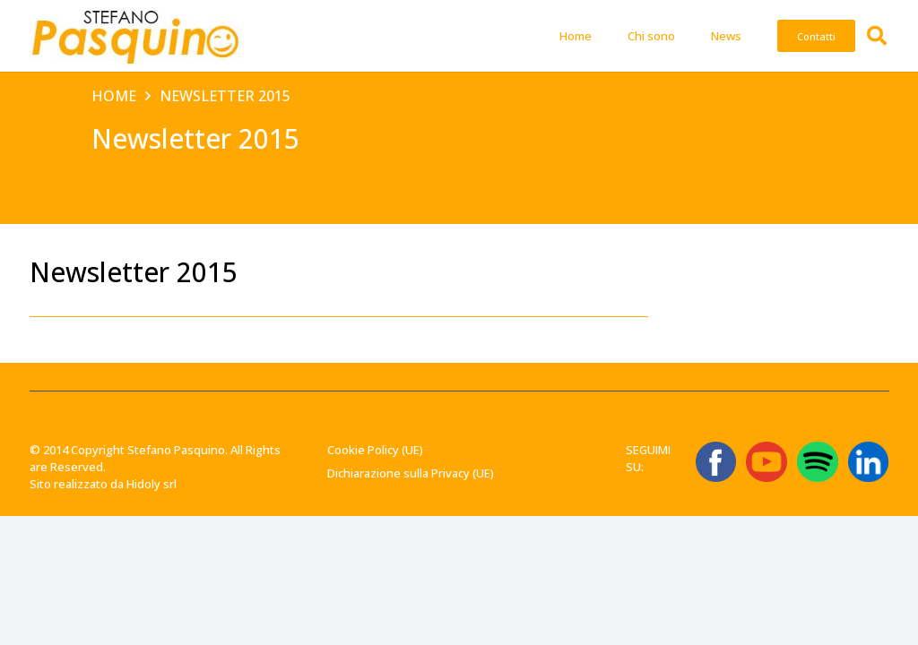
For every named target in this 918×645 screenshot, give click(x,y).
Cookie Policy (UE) (375, 450)
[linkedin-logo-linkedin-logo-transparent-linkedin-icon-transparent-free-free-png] (868, 462)
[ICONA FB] (716, 462)
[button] (876, 35)
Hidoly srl (151, 484)
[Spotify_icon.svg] (817, 462)
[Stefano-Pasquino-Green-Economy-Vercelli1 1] (135, 35)
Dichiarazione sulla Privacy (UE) (410, 473)
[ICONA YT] (766, 462)
